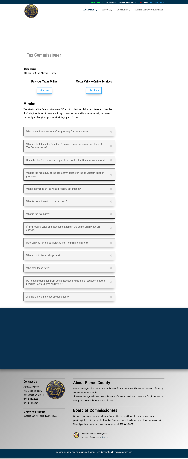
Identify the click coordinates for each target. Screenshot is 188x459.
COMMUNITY (122, 9)
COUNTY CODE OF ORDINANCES (148, 9)
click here (44, 90)
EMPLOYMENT (111, 2)
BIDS (146, 2)
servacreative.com (124, 452)
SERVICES (106, 9)
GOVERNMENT (89, 9)
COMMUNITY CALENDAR (127, 2)
